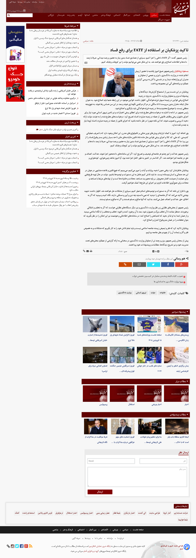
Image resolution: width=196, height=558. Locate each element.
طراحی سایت (154, 513)
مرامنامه (34, 2)
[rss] (30, 546)
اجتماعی (117, 15)
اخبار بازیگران (129, 513)
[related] (86, 63)
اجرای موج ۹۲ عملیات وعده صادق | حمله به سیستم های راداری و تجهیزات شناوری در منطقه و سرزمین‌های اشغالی (53, 195)
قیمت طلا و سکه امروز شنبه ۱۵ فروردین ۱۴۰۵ (60, 178)
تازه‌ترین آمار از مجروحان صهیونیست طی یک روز (58, 56)
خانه (91, 41)
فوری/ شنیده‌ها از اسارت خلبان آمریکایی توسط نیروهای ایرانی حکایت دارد (54, 188)
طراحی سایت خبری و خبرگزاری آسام (172, 547)
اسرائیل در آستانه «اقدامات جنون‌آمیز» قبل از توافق (55, 103)
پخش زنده (71, 15)
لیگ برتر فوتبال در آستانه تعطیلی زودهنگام (61, 75)
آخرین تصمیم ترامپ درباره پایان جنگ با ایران (60, 129)
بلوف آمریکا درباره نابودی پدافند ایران (62, 70)
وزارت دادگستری (124, 292)
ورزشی (146, 15)
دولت (153, 292)
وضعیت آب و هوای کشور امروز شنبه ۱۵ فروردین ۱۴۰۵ (56, 182)
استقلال (131, 404)
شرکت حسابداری (181, 513)
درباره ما (42, 2)
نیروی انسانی (141, 292)
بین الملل (127, 15)
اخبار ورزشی (157, 404)
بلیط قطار (116, 513)
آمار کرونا (167, 513)
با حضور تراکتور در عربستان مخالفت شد (61, 61)
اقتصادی (136, 15)
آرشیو (80, 15)
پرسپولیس (103, 404)
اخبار (187, 404)
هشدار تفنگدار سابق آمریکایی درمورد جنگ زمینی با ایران (55, 38)
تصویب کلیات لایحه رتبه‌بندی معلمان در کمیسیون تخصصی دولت (157, 276)
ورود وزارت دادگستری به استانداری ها (168, 281)
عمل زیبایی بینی (102, 513)
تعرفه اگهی (12, 2)
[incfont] (158, 251)
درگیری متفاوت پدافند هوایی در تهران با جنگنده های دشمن (52, 98)
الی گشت (142, 513)
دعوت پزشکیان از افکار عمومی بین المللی (61, 43)
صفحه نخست (165, 15)
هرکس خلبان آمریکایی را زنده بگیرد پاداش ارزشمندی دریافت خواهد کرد (52, 92)
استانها (87, 15)
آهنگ (17, 513)
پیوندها (20, 2)
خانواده (163, 292)
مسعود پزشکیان (181, 71)
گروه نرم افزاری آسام (91, 551)
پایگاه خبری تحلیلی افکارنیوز (100, 546)
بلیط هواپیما (183, 520)
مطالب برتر (180, 381)
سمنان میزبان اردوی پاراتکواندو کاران (63, 66)
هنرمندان (60, 15)
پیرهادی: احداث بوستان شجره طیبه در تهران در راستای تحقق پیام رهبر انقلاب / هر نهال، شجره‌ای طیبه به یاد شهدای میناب (54, 203)
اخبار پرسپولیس (86, 513)
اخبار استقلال (71, 513)
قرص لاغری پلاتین (45, 513)
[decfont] (153, 251)
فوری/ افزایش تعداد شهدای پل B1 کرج (60, 108)
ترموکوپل (59, 513)
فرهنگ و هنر (106, 15)
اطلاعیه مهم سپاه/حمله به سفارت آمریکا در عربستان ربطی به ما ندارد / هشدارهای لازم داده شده (53, 32)
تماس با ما (27, 2)
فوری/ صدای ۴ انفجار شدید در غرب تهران (58, 113)
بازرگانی (51, 15)
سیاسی (154, 15)
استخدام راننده (29, 513)
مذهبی (95, 15)
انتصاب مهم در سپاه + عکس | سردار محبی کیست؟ (57, 47)
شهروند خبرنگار (164, 19)
